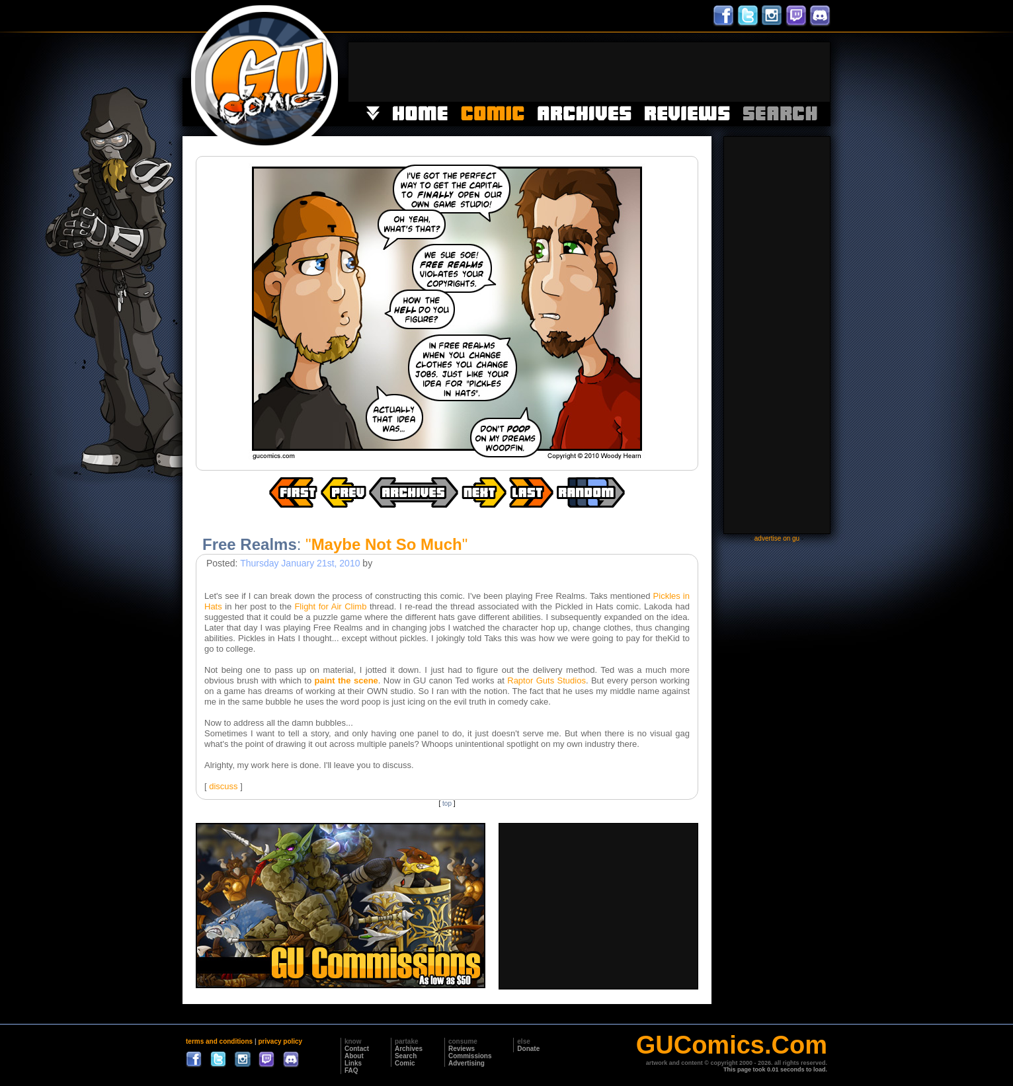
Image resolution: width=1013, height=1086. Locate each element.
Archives (409, 1048)
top (447, 803)
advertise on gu (776, 538)
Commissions (470, 1056)
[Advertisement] (589, 72)
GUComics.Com (731, 1045)
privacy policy (280, 1041)
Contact (356, 1048)
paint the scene (346, 680)
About (354, 1056)
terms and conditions (219, 1041)
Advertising (466, 1063)
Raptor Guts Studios (546, 680)
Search (406, 1056)
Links (353, 1063)
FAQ (351, 1070)
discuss (223, 786)
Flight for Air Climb (330, 606)
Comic (405, 1063)
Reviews (461, 1048)
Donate (528, 1048)
